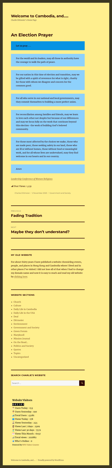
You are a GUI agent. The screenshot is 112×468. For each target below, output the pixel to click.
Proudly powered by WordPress (51, 460)
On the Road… (21, 342)
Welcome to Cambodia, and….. (39, 16)
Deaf (16, 316)
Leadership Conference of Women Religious (32, 179)
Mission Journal (22, 338)
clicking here (20, 276)
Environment (20, 324)
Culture (17, 305)
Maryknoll (19, 335)
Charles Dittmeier (22, 193)
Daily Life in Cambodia (25, 309)
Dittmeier (19, 320)
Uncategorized (21, 357)
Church (17, 302)
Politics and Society (24, 346)
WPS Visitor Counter (30, 445)
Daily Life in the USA (24, 313)
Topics (17, 353)
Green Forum (20, 331)
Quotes (17, 349)
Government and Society (60, 193)
